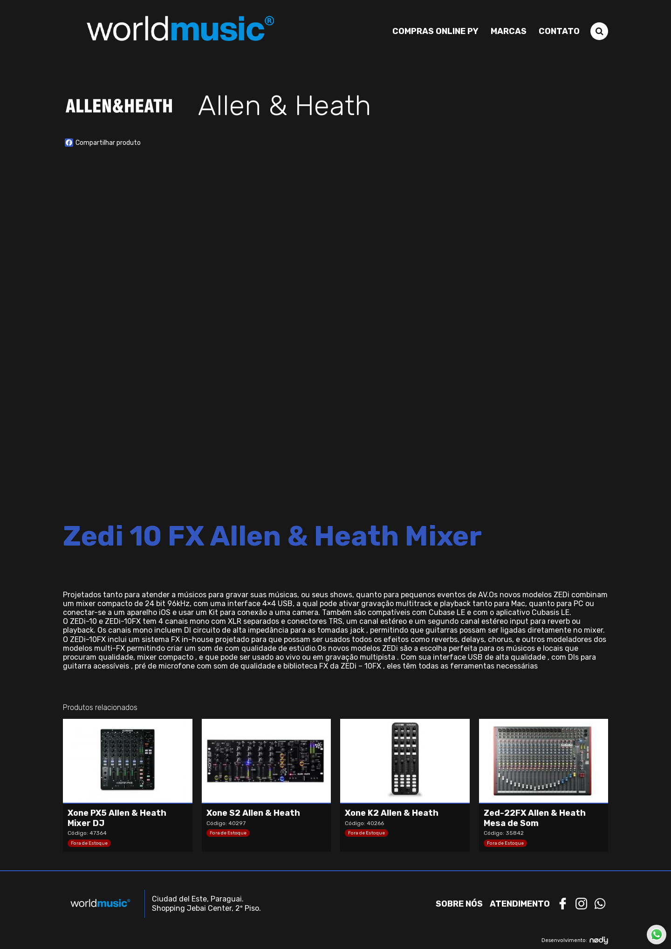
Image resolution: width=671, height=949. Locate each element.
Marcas (509, 31)
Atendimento (520, 904)
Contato (559, 31)
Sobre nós (459, 904)
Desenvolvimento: (574, 940)
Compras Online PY (435, 31)
